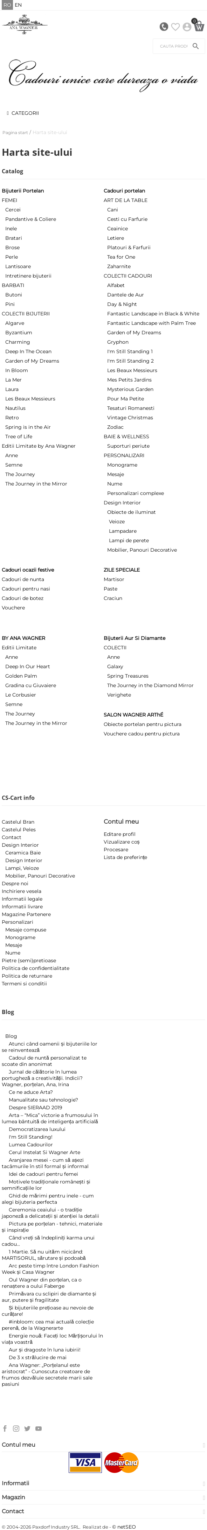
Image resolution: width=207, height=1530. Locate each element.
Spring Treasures (128, 676)
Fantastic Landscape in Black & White (153, 313)
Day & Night (122, 304)
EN (18, 5)
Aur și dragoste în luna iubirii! (45, 1350)
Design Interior (122, 502)
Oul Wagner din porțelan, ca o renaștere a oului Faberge (42, 1283)
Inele (11, 228)
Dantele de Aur (125, 295)
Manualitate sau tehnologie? (43, 1100)
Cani (112, 210)
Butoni (13, 295)
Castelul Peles (19, 829)
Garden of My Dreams (32, 361)
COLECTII (115, 647)
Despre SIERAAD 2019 (35, 1107)
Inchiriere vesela (21, 891)
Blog (11, 1036)
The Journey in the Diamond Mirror (150, 685)
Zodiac (115, 427)
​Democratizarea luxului (37, 1129)
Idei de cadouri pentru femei (43, 1174)
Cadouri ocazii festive (28, 570)
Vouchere (13, 608)
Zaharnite (119, 266)
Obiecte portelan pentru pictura (142, 724)
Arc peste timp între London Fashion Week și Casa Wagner (50, 1269)
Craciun (113, 598)
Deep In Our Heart (27, 666)
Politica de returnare (27, 976)
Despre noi (15, 883)
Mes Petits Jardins (129, 380)
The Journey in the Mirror (36, 484)
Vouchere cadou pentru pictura (142, 734)
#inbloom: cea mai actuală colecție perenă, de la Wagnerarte (48, 1325)
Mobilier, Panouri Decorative (142, 550)
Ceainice (117, 228)
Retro (12, 417)
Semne (13, 465)
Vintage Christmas (130, 417)
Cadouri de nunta (23, 579)
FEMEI (9, 200)
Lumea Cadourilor (31, 1144)
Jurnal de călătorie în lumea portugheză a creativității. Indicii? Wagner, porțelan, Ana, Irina (42, 1078)
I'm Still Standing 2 (130, 361)
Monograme (122, 465)
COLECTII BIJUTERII (26, 313)
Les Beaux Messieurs (30, 399)
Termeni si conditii (24, 983)
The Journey (20, 474)
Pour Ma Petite (125, 399)
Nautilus (15, 408)
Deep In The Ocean (28, 351)
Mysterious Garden (130, 389)
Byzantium (18, 332)
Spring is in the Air (28, 427)
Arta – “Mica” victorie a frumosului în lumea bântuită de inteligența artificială (50, 1118)
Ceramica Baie (23, 853)
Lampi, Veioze (22, 868)
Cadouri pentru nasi (26, 589)
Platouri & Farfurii (129, 247)
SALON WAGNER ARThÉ (133, 715)
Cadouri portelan (124, 191)
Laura (12, 389)
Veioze (117, 521)
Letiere (115, 238)
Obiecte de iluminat (131, 512)
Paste (110, 589)
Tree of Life (18, 436)
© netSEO (124, 1527)
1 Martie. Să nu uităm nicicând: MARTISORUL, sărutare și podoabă (44, 1255)
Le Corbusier (20, 695)
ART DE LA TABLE (125, 200)
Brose (12, 247)
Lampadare (123, 531)
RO (7, 5)
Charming (17, 342)
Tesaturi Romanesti (130, 408)
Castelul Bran (18, 822)
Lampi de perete (129, 540)
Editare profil (120, 834)
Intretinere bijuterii (28, 276)
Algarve (14, 323)
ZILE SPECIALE (122, 570)
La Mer (13, 380)
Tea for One (121, 257)
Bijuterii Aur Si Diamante (134, 638)
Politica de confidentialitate (35, 968)
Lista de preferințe (125, 857)
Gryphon (118, 342)
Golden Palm (21, 676)
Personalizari (17, 922)
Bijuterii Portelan (23, 191)
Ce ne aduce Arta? (31, 1092)
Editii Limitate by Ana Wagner (39, 446)
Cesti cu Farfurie (127, 219)
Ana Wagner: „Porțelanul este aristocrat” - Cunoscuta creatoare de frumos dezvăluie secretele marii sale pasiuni (47, 1374)
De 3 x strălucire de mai (38, 1357)
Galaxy (115, 666)
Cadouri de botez (22, 598)
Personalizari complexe (135, 493)
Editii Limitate (19, 647)
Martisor (114, 579)
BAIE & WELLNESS (126, 436)
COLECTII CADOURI (128, 276)
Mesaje (115, 474)
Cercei (13, 210)
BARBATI (13, 285)
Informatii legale (22, 899)
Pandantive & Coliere (30, 219)
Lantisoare (18, 266)
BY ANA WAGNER (23, 638)
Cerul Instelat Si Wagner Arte (44, 1152)
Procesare (116, 849)
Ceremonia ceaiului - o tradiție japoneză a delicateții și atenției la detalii (50, 1213)
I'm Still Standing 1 (130, 351)
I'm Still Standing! (31, 1137)
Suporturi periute (128, 446)
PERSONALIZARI (124, 455)
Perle (11, 257)
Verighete (119, 695)
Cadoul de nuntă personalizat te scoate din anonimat (44, 1061)
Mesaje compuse (25, 930)
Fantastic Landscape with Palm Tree (151, 323)
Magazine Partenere (26, 914)
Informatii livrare (22, 906)
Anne (11, 455)
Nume (114, 484)
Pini (10, 304)
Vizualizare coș (122, 842)
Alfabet (116, 285)
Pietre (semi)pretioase (29, 960)
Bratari (13, 238)
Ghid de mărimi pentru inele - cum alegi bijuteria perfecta (48, 1199)
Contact (11, 837)
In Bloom (16, 370)
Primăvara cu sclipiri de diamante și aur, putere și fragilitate (49, 1297)
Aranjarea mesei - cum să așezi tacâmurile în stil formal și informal (45, 1163)
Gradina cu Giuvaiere (30, 685)
